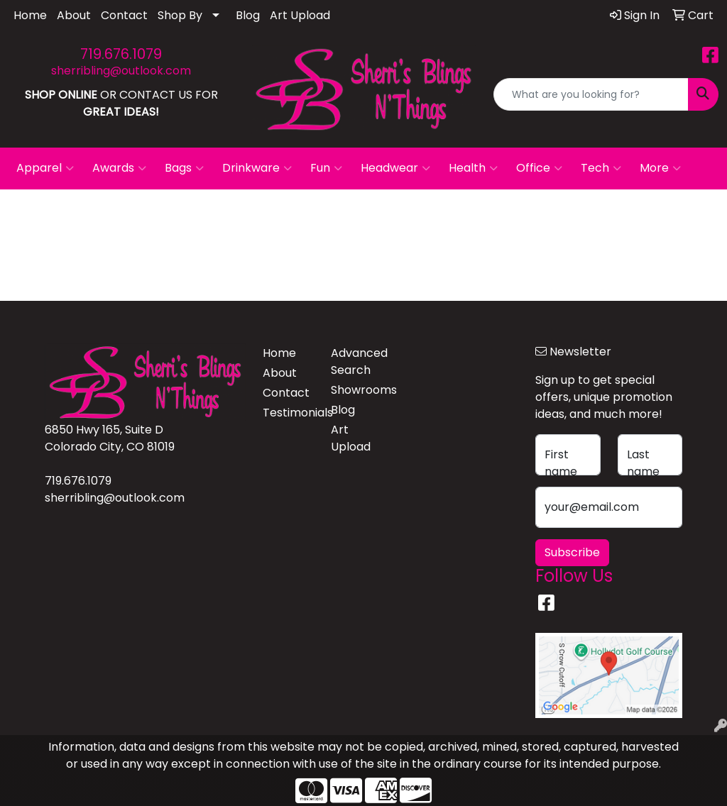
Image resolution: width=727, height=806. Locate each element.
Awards (119, 168)
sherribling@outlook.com (121, 70)
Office (539, 168)
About (74, 15)
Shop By (180, 15)
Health (473, 168)
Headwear (395, 168)
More (660, 168)
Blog (248, 15)
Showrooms (356, 390)
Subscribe (572, 552)
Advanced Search (356, 361)
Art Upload (300, 15)
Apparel (45, 168)
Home (30, 15)
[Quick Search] (591, 94)
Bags (184, 168)
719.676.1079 (121, 54)
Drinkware (257, 168)
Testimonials (288, 412)
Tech (601, 168)
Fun (326, 168)
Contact (124, 15)
